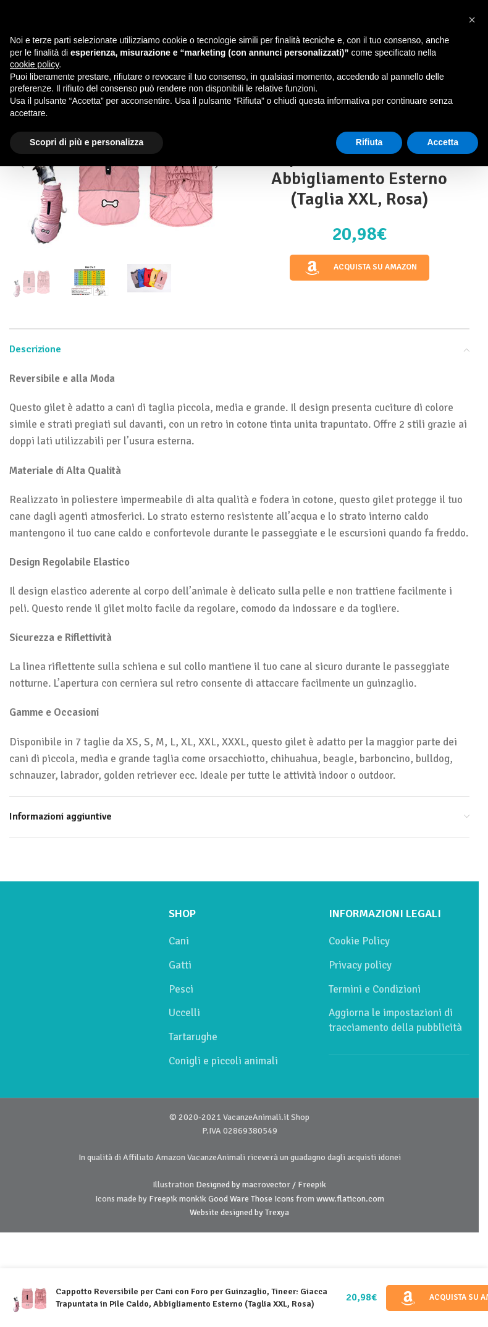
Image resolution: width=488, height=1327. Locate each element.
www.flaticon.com (350, 1198)
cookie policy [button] (34, 64)
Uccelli (184, 1012)
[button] (472, 20)
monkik (192, 1198)
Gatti (180, 965)
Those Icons (272, 1198)
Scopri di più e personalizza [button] (86, 142)
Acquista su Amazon (359, 268)
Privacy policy (360, 965)
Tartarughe (193, 1036)
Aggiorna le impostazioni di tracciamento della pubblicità (395, 1020)
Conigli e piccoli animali (223, 1060)
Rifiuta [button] (369, 142)
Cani (179, 941)
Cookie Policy (359, 941)
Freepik (163, 1198)
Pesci (181, 989)
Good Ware (228, 1198)
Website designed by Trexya (239, 1212)
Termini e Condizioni (375, 989)
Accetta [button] (442, 142)
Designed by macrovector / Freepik (261, 1184)
